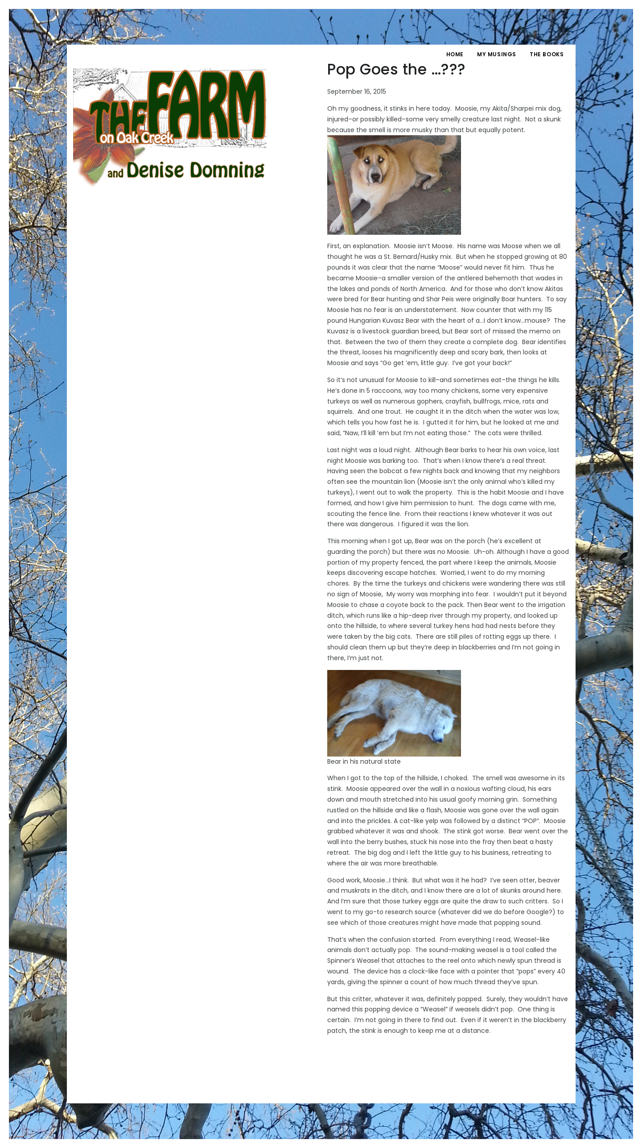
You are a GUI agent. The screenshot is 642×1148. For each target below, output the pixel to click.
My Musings (496, 54)
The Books (547, 54)
